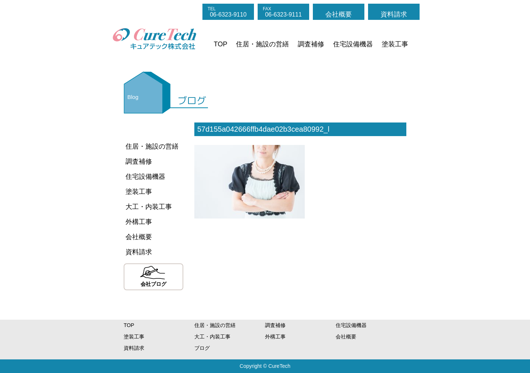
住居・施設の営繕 (262, 44)
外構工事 (139, 221)
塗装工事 (395, 44)
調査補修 (311, 44)
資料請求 (394, 14)
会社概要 (338, 14)
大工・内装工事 (149, 206)
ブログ (202, 348)
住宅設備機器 (353, 44)
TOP (220, 44)
